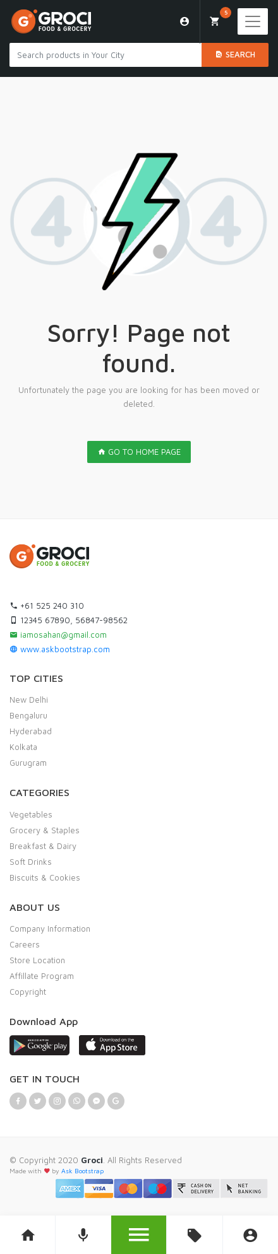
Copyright (27, 992)
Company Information (49, 928)
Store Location (37, 960)
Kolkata (23, 747)
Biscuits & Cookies (44, 877)
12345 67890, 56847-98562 (68, 620)
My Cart (220, 17)
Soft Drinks (30, 862)
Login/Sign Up (184, 21)
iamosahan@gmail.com (58, 635)
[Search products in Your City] (105, 55)
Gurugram (28, 763)
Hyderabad (30, 731)
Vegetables (30, 814)
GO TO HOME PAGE (139, 452)
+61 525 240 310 (46, 606)
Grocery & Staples (44, 830)
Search (235, 54)
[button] (138, 1235)
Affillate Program (41, 976)
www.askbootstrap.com (59, 649)
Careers (24, 944)
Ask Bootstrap (82, 1171)
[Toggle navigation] (253, 21)
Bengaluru (28, 715)
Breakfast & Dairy (42, 846)
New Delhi (28, 699)
